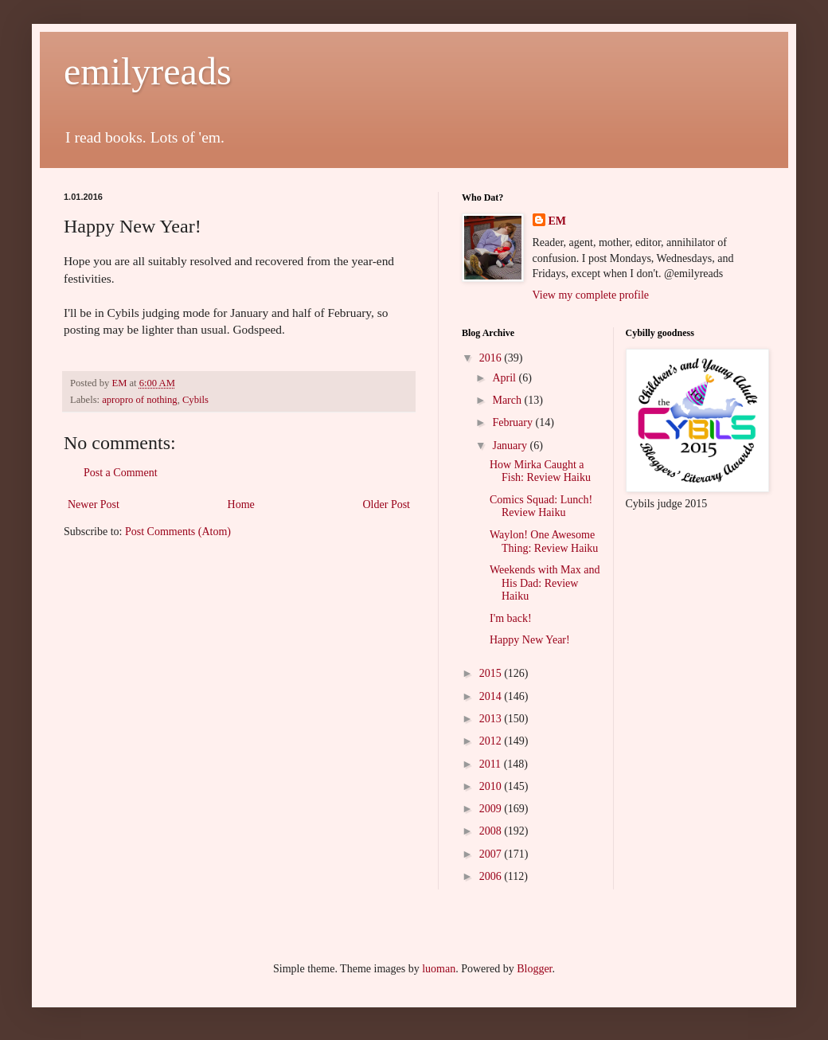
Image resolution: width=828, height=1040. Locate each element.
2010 (492, 786)
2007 (492, 854)
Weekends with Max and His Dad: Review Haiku (545, 583)
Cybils (195, 399)
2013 (492, 719)
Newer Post (93, 504)
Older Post (387, 504)
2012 (492, 741)
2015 (492, 673)
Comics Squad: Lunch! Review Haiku (541, 506)
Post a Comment (121, 473)
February (513, 422)
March (508, 400)
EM (558, 221)
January (510, 446)
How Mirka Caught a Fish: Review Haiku (540, 471)
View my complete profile (591, 295)
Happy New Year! (530, 640)
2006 (492, 876)
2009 (492, 809)
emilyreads (148, 71)
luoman (438, 969)
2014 (492, 696)
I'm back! (511, 618)
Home (241, 504)
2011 (491, 764)
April (505, 378)
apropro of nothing (139, 399)
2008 (492, 831)
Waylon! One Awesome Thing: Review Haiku (544, 541)
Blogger (534, 969)
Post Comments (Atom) (178, 532)
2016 (492, 358)
